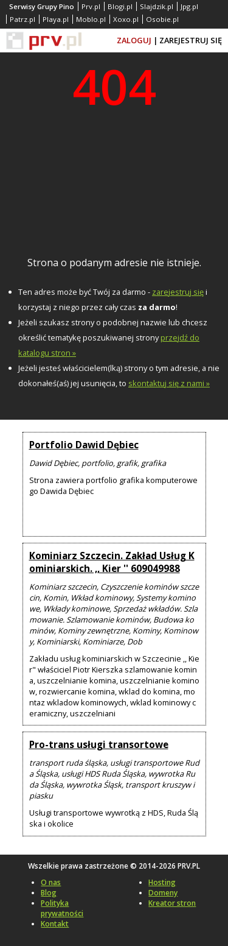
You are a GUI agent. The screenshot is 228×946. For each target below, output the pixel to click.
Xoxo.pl (126, 19)
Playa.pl (56, 19)
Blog (49, 893)
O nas (51, 882)
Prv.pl (90, 6)
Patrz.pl (22, 19)
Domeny (163, 893)
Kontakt (55, 924)
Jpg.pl (189, 6)
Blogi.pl (120, 6)
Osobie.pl (162, 19)
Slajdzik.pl (156, 6)
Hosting (162, 882)
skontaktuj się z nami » (169, 383)
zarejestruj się (178, 291)
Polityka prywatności (62, 908)
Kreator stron (172, 903)
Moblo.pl (91, 19)
